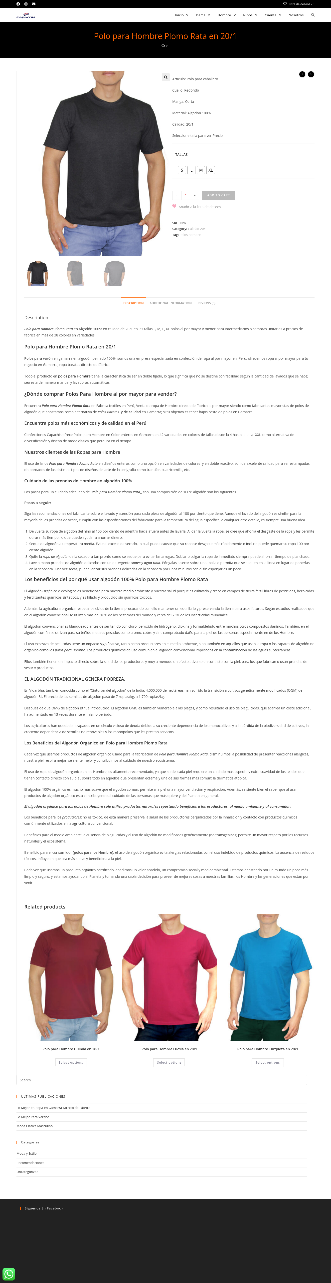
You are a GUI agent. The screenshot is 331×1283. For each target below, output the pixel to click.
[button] (166, 77)
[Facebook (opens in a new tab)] (19, 4)
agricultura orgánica (59, 609)
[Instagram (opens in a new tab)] (26, 4)
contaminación (235, 650)
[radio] (182, 170)
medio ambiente (136, 591)
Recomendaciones (30, 1163)
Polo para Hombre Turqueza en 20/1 (267, 1049)
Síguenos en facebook (44, 1208)
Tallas (181, 154)
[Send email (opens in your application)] (34, 4)
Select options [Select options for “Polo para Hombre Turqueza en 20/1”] (267, 1063)
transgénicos (225, 835)
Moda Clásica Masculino (34, 1126)
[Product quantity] (185, 195)
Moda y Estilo (26, 1154)
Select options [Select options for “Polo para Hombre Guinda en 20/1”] (71, 1063)
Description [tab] (133, 303)
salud (171, 591)
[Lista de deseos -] (299, 4)
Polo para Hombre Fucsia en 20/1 (169, 1049)
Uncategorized (27, 1172)
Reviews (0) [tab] (206, 303)
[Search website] (313, 15)
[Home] (163, 46)
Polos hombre (190, 234)
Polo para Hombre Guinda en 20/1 (71, 1049)
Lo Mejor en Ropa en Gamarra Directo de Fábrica (53, 1108)
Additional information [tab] (171, 303)
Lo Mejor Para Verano (32, 1117)
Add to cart (218, 195)
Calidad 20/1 (197, 228)
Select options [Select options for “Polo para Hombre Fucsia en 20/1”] (169, 1063)
